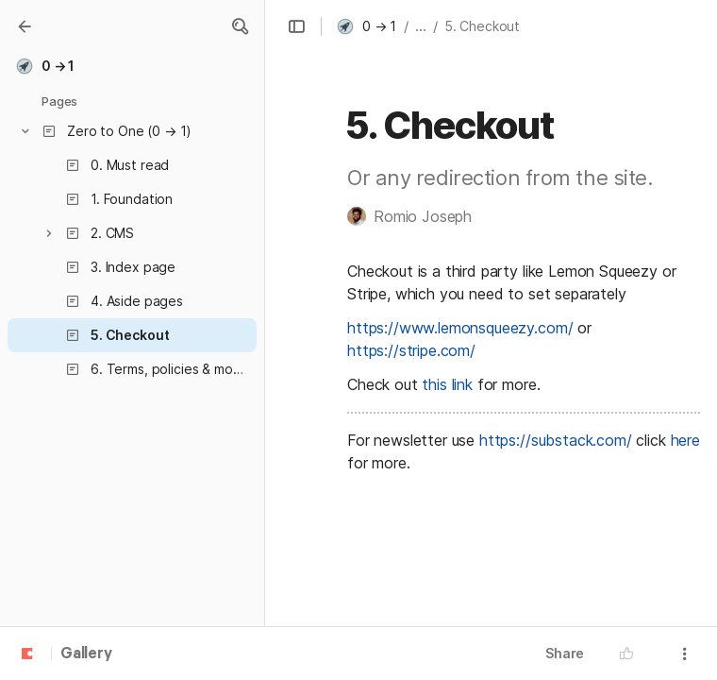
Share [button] (564, 653)
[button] (239, 26)
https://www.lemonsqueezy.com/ (460, 327)
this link (447, 384)
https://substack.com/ (555, 440)
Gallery (86, 654)
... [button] (420, 26)
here (685, 440)
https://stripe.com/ (411, 350)
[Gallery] (24, 26)
